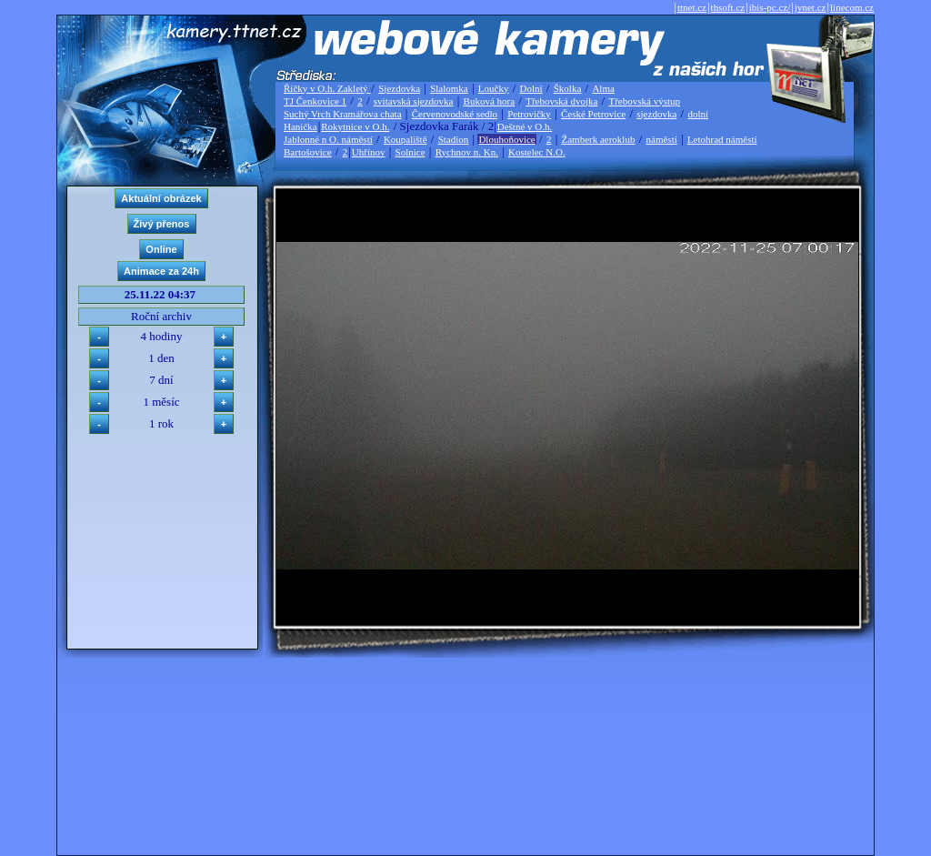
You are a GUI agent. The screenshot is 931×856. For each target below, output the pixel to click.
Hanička (300, 126)
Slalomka (449, 88)
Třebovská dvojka (561, 101)
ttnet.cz (691, 7)
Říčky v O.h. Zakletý (327, 88)
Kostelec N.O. (537, 151)
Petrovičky (529, 113)
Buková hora (490, 101)
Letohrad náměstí (722, 139)
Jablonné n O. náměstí (328, 139)
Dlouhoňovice (506, 139)
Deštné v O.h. (525, 126)
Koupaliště (405, 139)
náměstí (661, 139)
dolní (697, 113)
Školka (568, 88)
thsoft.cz (728, 7)
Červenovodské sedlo (454, 113)
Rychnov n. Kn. (466, 151)
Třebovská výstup (644, 101)
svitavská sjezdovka (414, 101)
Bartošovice (308, 151)
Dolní (531, 88)
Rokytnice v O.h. (355, 126)
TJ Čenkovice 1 (315, 101)
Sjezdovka (399, 88)
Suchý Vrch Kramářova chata (343, 113)
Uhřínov (368, 151)
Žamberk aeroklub (598, 139)
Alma (603, 88)
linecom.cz (852, 7)
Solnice (410, 151)
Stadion (453, 139)
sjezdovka (656, 113)
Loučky (493, 88)
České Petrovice (593, 113)
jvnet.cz (810, 7)
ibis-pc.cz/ (770, 7)
